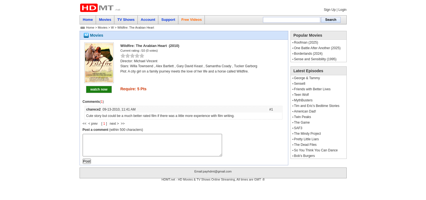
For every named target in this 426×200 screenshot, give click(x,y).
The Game (302, 122)
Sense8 (300, 84)
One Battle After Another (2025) (317, 48)
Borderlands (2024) (308, 54)
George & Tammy (307, 78)
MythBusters (303, 100)
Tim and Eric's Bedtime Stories (316, 106)
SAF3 (298, 128)
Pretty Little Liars (306, 139)
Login (342, 10)
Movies (102, 27)
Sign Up (330, 10)
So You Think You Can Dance (316, 150)
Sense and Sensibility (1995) (315, 59)
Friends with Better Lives (312, 89)
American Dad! (305, 111)
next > (115, 124)
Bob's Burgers (304, 156)
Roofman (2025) (306, 42)
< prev (93, 124)
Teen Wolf (301, 95)
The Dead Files (305, 145)
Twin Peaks (302, 117)
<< (85, 124)
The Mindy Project (307, 134)
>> (123, 124)
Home (90, 27)
